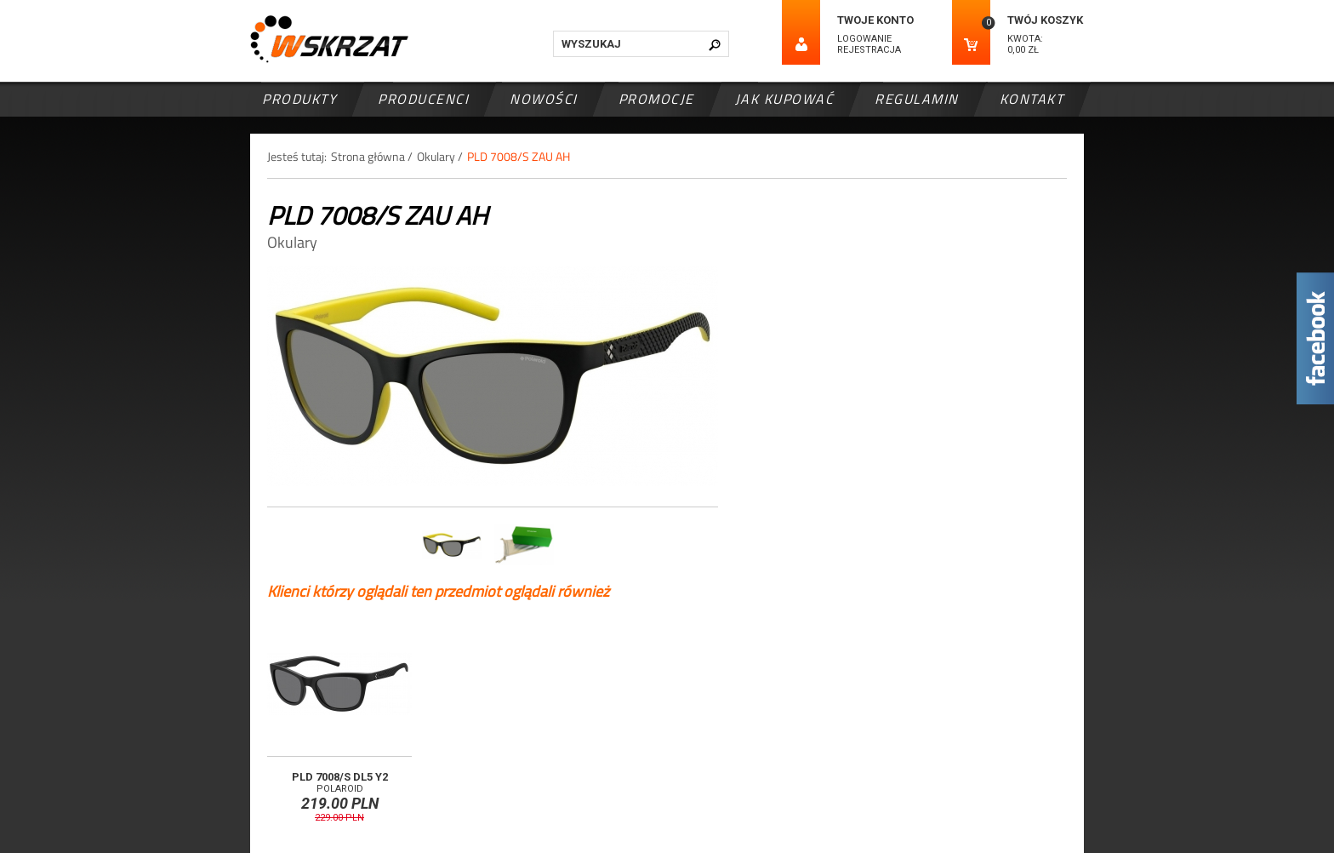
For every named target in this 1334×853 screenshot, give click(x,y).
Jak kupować (785, 99)
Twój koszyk (1045, 20)
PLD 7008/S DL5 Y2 (340, 776)
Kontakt (1032, 99)
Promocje (656, 99)
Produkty (299, 99)
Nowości (544, 99)
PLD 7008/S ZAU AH (518, 156)
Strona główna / (372, 156)
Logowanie (864, 38)
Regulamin (917, 99)
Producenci (423, 99)
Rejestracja (869, 49)
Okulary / (440, 156)
